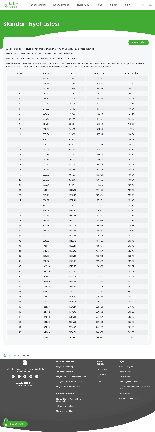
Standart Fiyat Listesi (20, 355)
